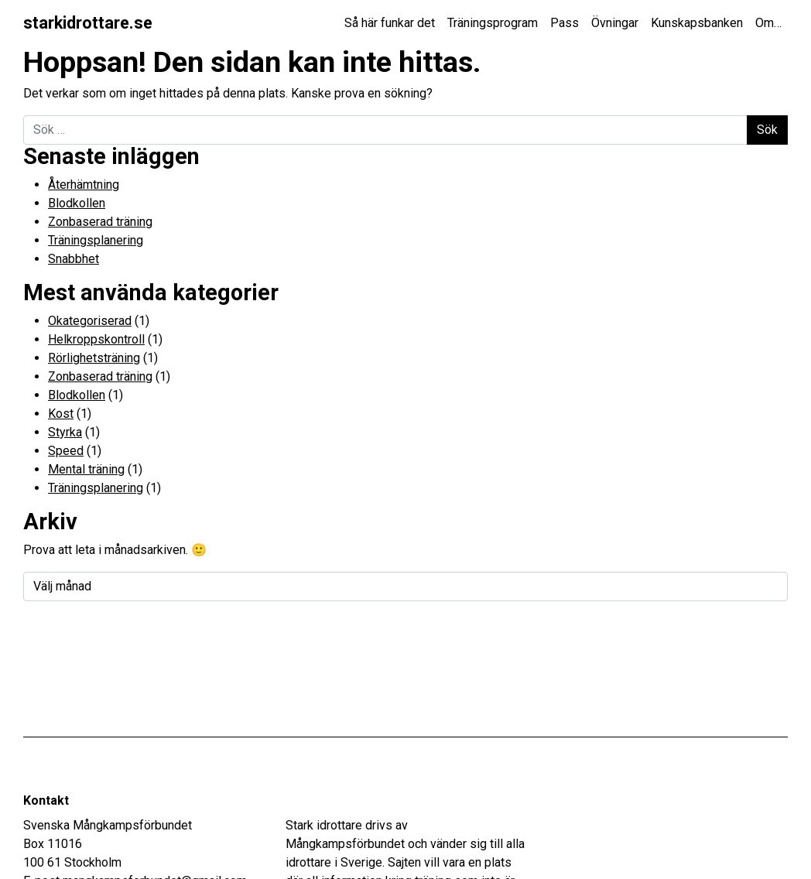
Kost (61, 413)
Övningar (614, 22)
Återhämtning (83, 184)
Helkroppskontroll (96, 339)
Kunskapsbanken (697, 22)
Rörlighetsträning (94, 358)
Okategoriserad (90, 320)
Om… (768, 22)
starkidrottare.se (87, 22)
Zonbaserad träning (100, 221)
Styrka (65, 432)
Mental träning (86, 469)
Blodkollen (76, 203)
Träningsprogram (492, 22)
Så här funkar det (389, 22)
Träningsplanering (95, 240)
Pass (564, 22)
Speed (66, 450)
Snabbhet (73, 258)
